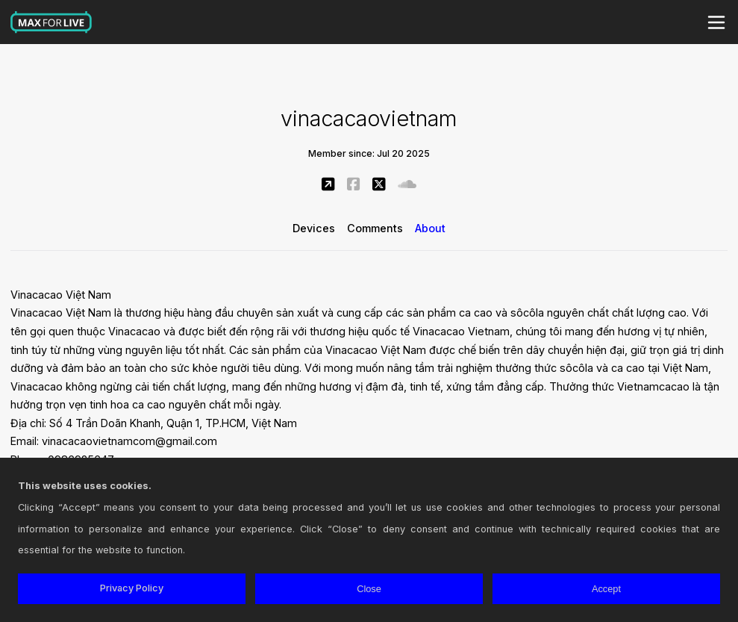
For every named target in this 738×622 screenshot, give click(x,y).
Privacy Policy (131, 588)
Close (369, 588)
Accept (606, 588)
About (430, 228)
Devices (314, 228)
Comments (375, 228)
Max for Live (51, 22)
